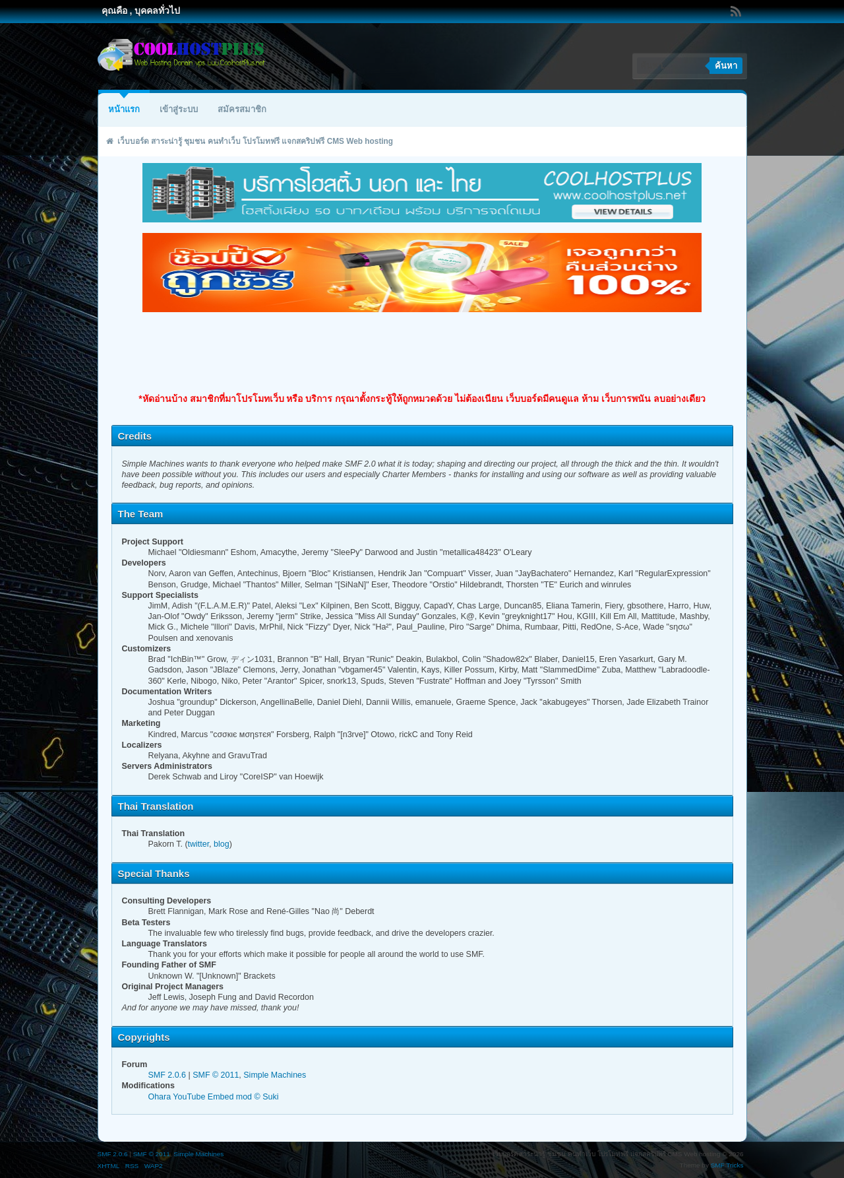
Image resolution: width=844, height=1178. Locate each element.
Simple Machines (274, 1075)
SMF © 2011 (216, 1075)
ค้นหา (726, 66)
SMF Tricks (727, 1165)
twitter (199, 844)
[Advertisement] (422, 352)
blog (221, 844)
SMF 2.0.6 (167, 1075)
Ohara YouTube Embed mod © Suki (213, 1096)
